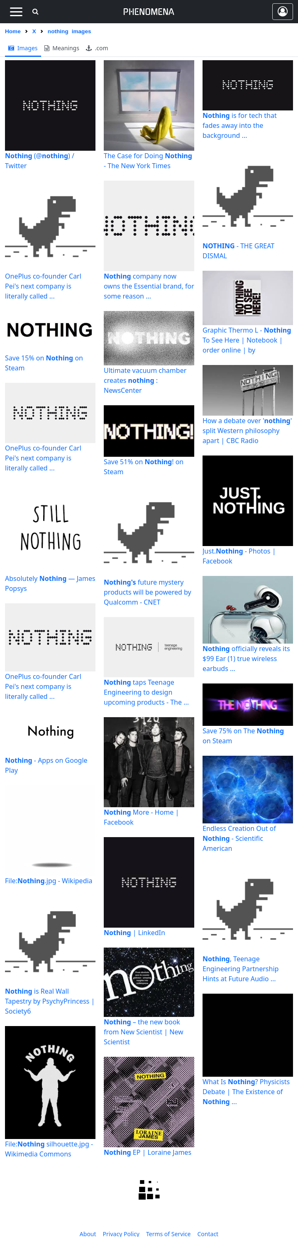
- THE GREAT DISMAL (238, 250)
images (23, 48)
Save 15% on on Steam (44, 362)
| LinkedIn (134, 932)
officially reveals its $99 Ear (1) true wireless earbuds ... (246, 658)
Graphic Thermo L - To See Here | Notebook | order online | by (247, 340)
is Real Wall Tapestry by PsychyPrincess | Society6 (50, 1001)
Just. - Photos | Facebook (239, 556)
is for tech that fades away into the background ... (240, 125)
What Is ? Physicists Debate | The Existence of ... (246, 1091)
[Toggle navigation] (16, 11)
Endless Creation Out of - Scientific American (239, 838)
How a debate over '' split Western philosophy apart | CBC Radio (247, 430)
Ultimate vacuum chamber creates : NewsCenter (145, 380)
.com (97, 48)
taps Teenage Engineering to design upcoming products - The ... (146, 692)
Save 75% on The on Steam (243, 735)
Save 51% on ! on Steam (143, 466)
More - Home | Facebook (141, 817)
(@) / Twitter (39, 160)
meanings (61, 48)
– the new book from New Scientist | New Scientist (143, 1031)
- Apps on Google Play (46, 765)
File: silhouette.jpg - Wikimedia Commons (49, 1149)
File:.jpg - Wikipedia (49, 880)
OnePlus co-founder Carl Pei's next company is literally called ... (43, 286)
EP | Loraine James (147, 1152)
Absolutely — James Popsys (50, 583)
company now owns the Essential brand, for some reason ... (149, 286)
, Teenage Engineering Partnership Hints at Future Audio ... (240, 968)
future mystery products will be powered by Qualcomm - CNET (147, 592)
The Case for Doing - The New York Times (148, 160)
